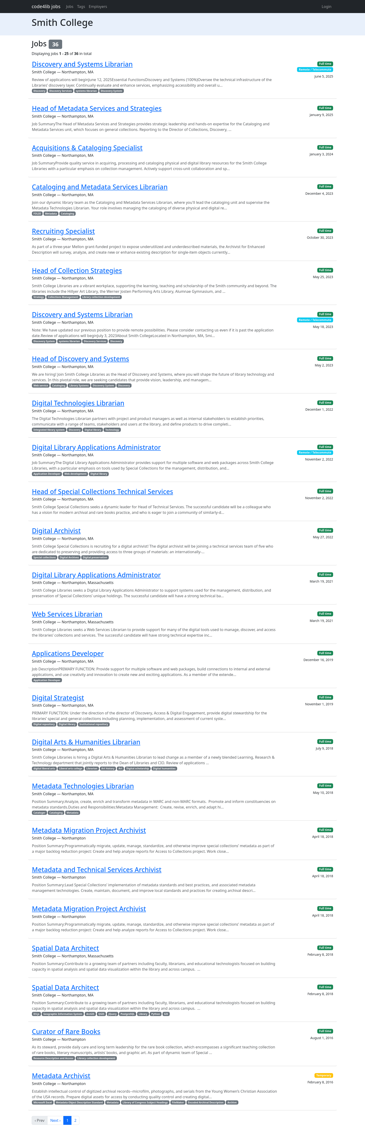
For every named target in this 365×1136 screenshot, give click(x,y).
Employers (98, 6)
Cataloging (67, 213)
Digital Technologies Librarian (78, 403)
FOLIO (37, 213)
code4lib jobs (46, 6)
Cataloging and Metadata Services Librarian (100, 186)
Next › (55, 1120)
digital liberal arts (44, 768)
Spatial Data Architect (65, 948)
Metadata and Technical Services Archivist (96, 869)
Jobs (70, 6)
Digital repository (44, 724)
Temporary (323, 1075)
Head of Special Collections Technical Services (102, 491)
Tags (81, 6)
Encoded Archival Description (205, 1102)
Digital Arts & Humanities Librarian (86, 741)
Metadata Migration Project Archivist (89, 830)
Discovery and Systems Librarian (82, 64)
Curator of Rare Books (66, 1031)
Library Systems (79, 385)
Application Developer (47, 473)
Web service (41, 385)
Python (155, 1014)
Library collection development (101, 297)
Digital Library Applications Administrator (96, 447)
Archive (232, 1102)
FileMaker (178, 1102)
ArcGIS (90, 1014)
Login (326, 6)
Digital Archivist (56, 530)
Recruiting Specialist (63, 231)
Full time (325, 64)
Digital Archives (69, 557)
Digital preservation (95, 557)
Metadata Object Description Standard (79, 1102)
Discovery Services (60, 90)
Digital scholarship (137, 768)
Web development (75, 473)
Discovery (39, 90)
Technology (112, 429)
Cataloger (39, 812)
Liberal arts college (70, 768)
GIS (166, 1014)
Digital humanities (164, 768)
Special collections (45, 557)
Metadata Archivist (61, 1075)
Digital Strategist (58, 697)
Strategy (39, 297)
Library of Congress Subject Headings (145, 1102)
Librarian (91, 768)
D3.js (36, 1014)
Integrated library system (49, 429)
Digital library (92, 429)
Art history (107, 768)
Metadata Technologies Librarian (83, 785)
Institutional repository (94, 724)
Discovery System (111, 90)
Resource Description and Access (53, 1058)
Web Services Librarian (67, 614)
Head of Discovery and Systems (80, 358)
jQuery (112, 1014)
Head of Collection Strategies (77, 270)
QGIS (101, 1014)
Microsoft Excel (43, 1102)
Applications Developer (68, 653)
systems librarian (86, 90)
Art (120, 768)
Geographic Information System (62, 1014)
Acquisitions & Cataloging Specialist (87, 147)
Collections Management (63, 297)
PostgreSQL (128, 1014)
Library (143, 1014)
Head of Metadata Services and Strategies (97, 108)
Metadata (51, 213)
